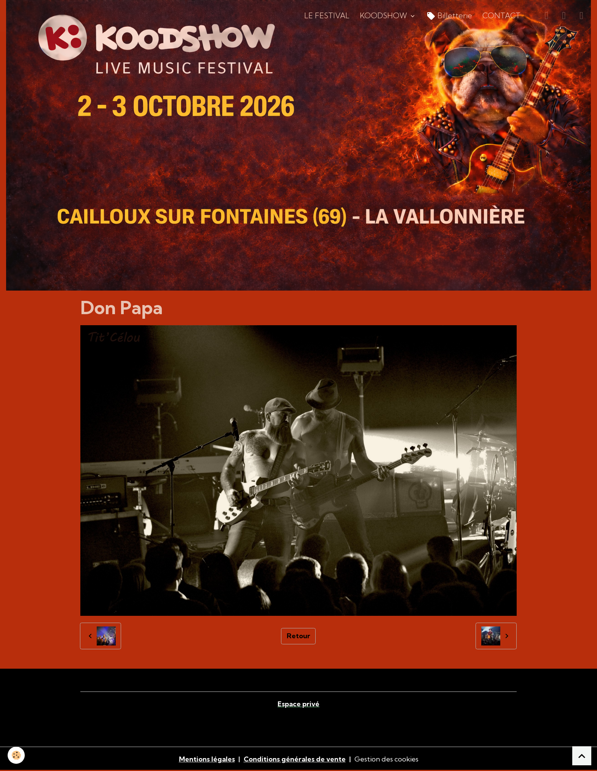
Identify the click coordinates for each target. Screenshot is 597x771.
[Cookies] (16, 755)
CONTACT (501, 15)
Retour (298, 635)
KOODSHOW (384, 15)
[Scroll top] (581, 755)
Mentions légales (207, 759)
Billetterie (449, 16)
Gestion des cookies (386, 759)
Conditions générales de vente (295, 759)
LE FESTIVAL (327, 15)
